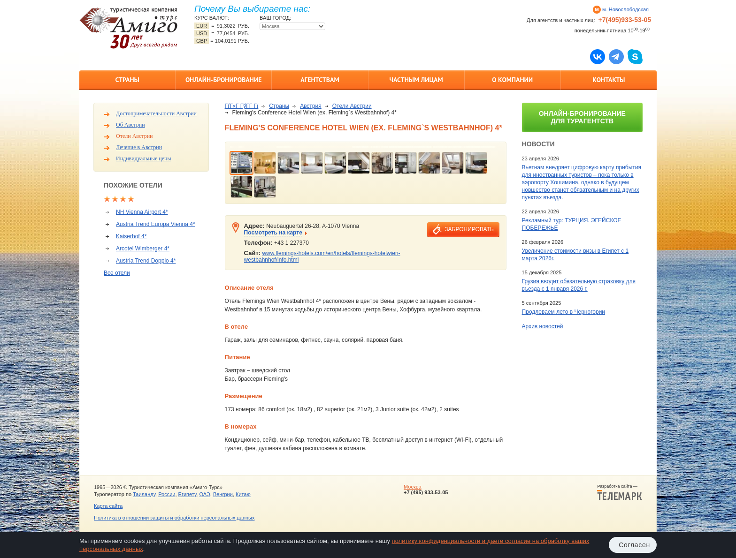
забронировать (469, 229)
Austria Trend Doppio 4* (146, 260)
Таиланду (144, 494)
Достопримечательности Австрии (156, 113)
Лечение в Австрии (139, 147)
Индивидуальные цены (143, 158)
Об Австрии (130, 124)
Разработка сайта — (619, 492)
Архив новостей (542, 326)
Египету (187, 494)
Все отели (117, 273)
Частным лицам (416, 79)
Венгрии (223, 494)
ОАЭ (204, 494)
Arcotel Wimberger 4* (142, 248)
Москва (413, 487)
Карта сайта (108, 506)
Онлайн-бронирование (223, 79)
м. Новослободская (625, 9)
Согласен (634, 545)
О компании (512, 79)
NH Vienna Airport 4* (142, 212)
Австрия (311, 106)
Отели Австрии (134, 136)
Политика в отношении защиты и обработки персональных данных (174, 517)
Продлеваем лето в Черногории (563, 312)
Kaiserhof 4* (131, 236)
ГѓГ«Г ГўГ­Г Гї (242, 106)
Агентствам (319, 79)
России (166, 494)
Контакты (608, 79)
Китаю (243, 494)
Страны (127, 79)
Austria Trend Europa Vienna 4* (155, 224)
